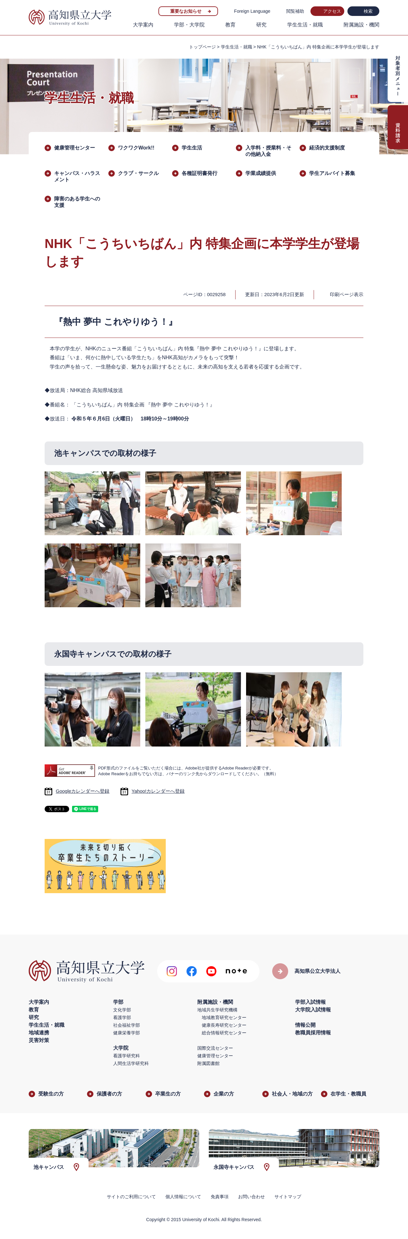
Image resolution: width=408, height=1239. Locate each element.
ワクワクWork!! (136, 147)
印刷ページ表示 (346, 294)
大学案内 (143, 24)
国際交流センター (215, 1048)
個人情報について (183, 1196)
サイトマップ (287, 1196)
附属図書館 (208, 1063)
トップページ (202, 46)
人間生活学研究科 (131, 1063)
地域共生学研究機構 (217, 1009)
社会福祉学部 (126, 1025)
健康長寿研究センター (224, 1025)
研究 (261, 24)
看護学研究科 (126, 1055)
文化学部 (122, 1009)
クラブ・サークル (138, 173)
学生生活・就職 (305, 24)
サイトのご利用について (131, 1196)
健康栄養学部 (126, 1032)
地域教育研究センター (224, 1017)
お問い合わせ (251, 1196)
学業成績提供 (260, 173)
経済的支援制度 (327, 147)
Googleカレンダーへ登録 (82, 791)
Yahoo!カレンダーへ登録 (158, 791)
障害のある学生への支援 (77, 202)
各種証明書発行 (199, 173)
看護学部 (122, 1017)
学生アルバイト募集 (332, 173)
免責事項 (220, 1196)
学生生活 (192, 147)
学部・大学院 (189, 24)
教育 (230, 24)
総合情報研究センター (224, 1032)
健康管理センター (74, 147)
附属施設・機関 (361, 24)
